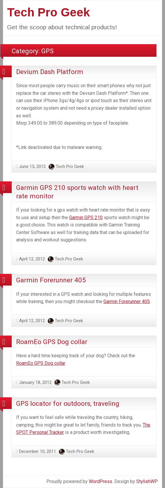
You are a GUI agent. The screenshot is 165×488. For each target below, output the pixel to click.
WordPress (100, 481)
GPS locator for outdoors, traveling (67, 403)
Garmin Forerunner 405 (51, 280)
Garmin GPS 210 (86, 217)
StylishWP (147, 481)
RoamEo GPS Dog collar (51, 342)
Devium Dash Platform (49, 71)
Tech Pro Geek (48, 12)
